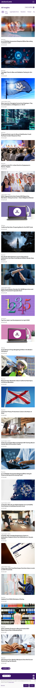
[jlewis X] (34, 678)
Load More (5, 668)
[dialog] (18, 684)
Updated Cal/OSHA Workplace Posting (12, 599)
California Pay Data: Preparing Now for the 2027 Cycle (17, 227)
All (2, 11)
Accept (32, 685)
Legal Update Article (14, 11)
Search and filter (28, 7)
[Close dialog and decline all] (35, 680)
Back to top (5, 675)
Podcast (29, 11)
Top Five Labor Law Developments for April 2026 (15, 320)
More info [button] (3, 685)
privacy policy (11, 682)
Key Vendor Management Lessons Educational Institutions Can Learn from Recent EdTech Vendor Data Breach (17, 258)
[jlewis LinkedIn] (34, 676)
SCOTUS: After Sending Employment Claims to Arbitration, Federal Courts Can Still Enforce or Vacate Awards (17, 537)
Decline (26, 685)
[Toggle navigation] (33, 1)
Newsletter (23, 11)
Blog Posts (6, 12)
